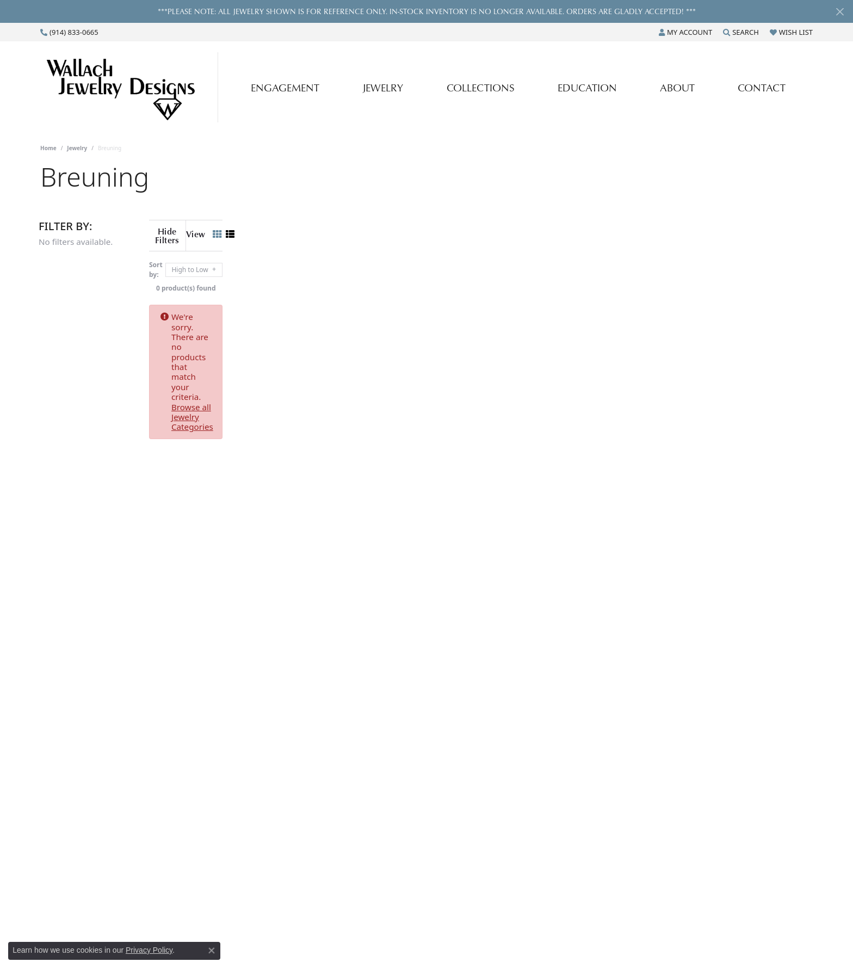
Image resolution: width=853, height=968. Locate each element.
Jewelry (382, 87)
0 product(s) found (481, 279)
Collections (481, 87)
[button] (685, 32)
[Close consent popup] (211, 950)
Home (48, 148)
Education (587, 87)
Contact (762, 87)
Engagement (285, 87)
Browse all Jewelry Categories (459, 308)
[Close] (839, 12)
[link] (69, 32)
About (677, 87)
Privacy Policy (149, 950)
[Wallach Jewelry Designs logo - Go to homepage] (132, 87)
